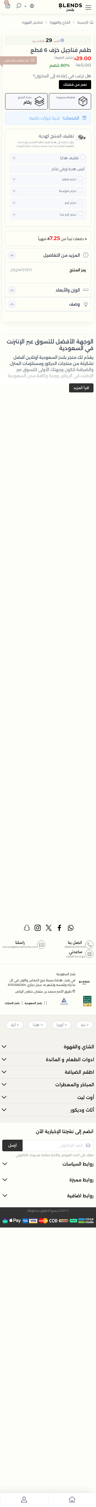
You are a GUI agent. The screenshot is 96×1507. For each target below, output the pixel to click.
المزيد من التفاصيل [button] (65, 255)
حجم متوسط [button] (67, 191)
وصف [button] (78, 304)
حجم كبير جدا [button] (68, 214)
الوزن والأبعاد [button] (72, 290)
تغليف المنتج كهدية (56, 136)
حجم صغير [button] (69, 179)
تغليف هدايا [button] (69, 158)
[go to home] (72, 1500)
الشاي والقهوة (60, 22)
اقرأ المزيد (81, 388)
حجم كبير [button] (70, 202)
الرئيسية (85, 22)
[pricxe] (83, 157)
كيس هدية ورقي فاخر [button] (68, 169)
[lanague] (28, 6)
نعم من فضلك (75, 84)
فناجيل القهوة (32, 22)
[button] (88, 6)
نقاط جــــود (38, 41)
